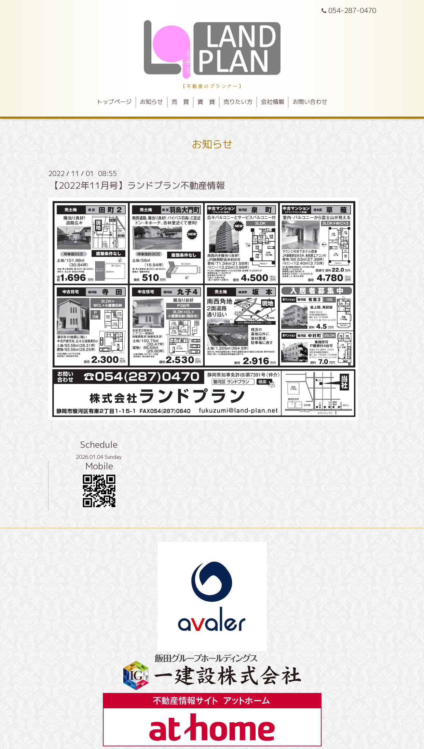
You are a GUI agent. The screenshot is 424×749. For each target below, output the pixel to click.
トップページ (114, 102)
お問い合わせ (309, 102)
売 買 (180, 102)
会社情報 (272, 102)
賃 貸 (206, 102)
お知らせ (151, 102)
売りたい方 (237, 102)
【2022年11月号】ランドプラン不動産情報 (137, 185)
